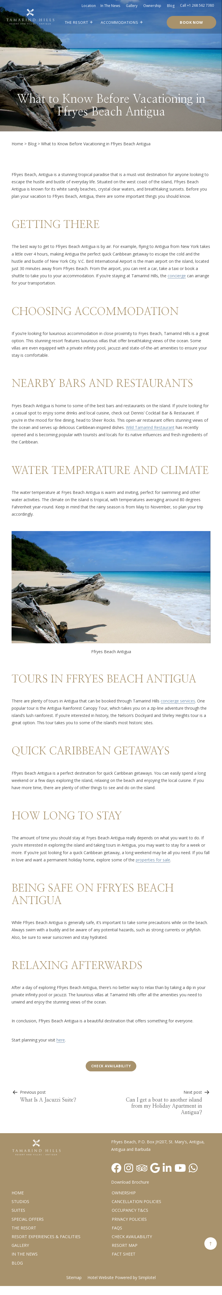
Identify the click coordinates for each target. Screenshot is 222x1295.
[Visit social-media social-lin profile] (167, 1168)
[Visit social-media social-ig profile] (128, 1168)
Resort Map (124, 1245)
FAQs (117, 1228)
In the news (110, 5)
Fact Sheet (123, 1254)
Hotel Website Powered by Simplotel (121, 1277)
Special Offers (28, 1219)
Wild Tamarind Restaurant (150, 427)
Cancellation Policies (136, 1201)
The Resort (76, 22)
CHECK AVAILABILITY (132, 1236)
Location (89, 5)
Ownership (152, 5)
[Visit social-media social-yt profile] (180, 1168)
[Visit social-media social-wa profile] (193, 1168)
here (60, 1040)
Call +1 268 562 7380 (197, 5)
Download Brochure (130, 1182)
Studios (20, 1201)
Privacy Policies (129, 1219)
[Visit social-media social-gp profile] (155, 1168)
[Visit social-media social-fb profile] (116, 1168)
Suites (18, 1210)
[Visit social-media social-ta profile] (141, 1168)
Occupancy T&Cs (130, 1210)
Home (17, 143)
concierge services (178, 701)
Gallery (131, 5)
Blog (171, 5)
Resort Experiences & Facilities (46, 1236)
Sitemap (74, 1277)
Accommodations (119, 22)
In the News (25, 1254)
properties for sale (153, 860)
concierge (177, 275)
